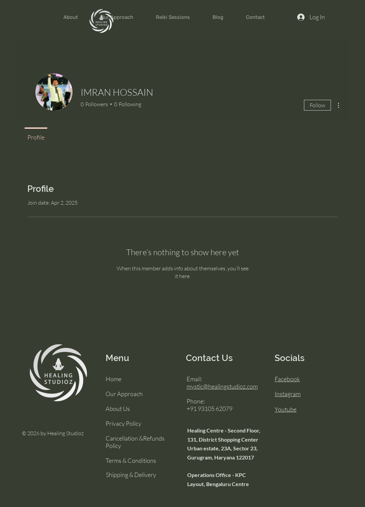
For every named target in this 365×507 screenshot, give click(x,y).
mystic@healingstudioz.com (222, 386)
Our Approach (124, 393)
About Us (118, 408)
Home (113, 379)
